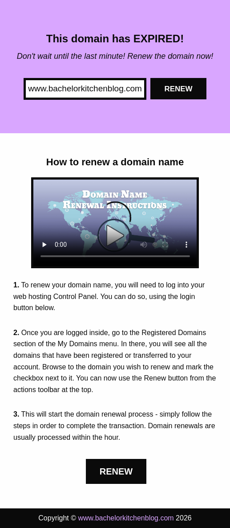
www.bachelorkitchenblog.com (126, 518)
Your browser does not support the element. (115, 223)
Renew (178, 89)
